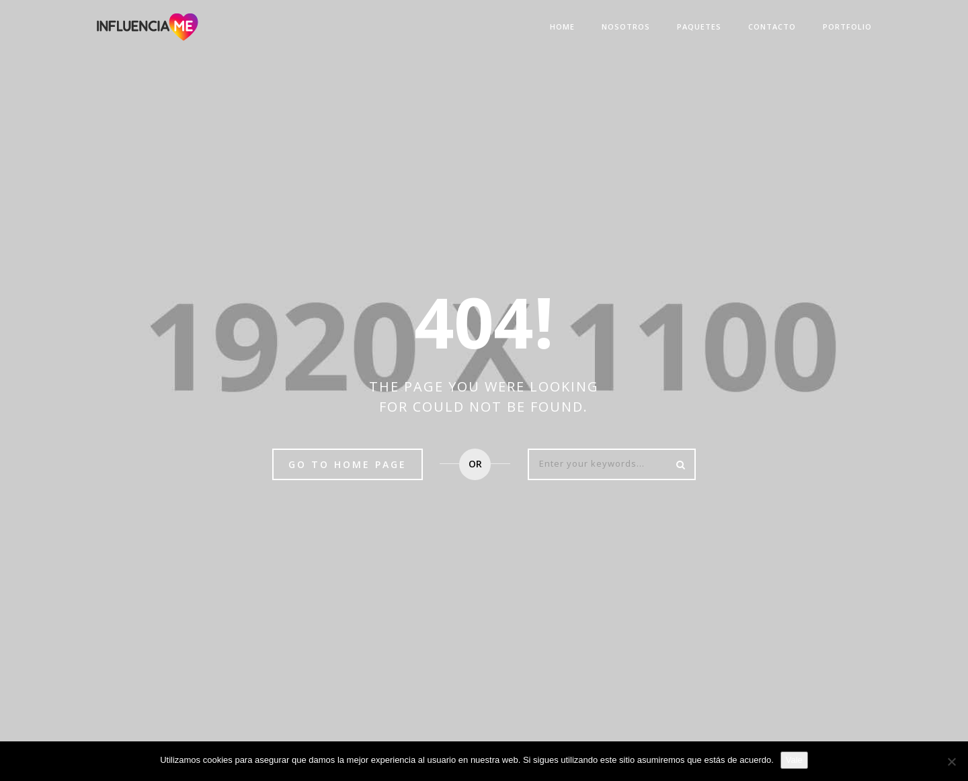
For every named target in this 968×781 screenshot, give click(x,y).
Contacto (772, 26)
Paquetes (699, 26)
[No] (951, 761)
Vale (794, 760)
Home (562, 26)
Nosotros (626, 26)
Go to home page (347, 464)
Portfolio (847, 26)
